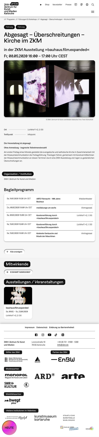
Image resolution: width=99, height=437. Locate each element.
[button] (49, 88)
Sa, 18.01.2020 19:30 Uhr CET (19, 198)
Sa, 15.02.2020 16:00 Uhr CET (19, 224)
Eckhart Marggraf (20, 272)
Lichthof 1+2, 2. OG (35, 129)
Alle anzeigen (16, 252)
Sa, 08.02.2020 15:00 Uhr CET (19, 215)
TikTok (56, 334)
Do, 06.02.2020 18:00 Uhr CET (19, 207)
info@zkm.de (62, 345)
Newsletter (57, 4)
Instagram (43, 334)
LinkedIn (62, 334)
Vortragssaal (86, 208)
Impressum (30, 327)
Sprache (87, 4)
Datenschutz (41, 327)
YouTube (49, 334)
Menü (92, 11)
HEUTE (9, 427)
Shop (47, 4)
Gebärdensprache (81, 4)
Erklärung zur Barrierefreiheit (61, 327)
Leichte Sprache (75, 4)
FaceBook (36, 334)
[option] (19, 303)
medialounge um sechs (46, 208)
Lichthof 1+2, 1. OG (84, 215)
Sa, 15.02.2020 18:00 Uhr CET (19, 233)
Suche (92, 4)
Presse (68, 4)
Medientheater (85, 199)
